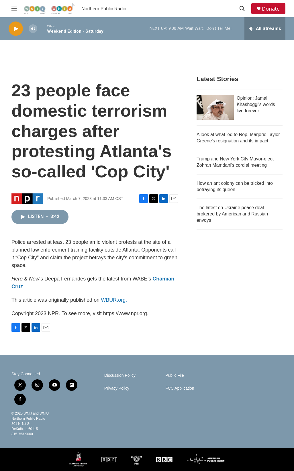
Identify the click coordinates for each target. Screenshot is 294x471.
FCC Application (179, 388)
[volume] (33, 28)
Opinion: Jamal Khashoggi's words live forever (256, 104)
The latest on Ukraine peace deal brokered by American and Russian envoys (232, 214)
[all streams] (264, 28)
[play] (15, 28)
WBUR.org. (114, 300)
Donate (271, 9)
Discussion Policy (120, 375)
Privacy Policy (116, 388)
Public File (174, 375)
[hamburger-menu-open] (14, 8)
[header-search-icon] (242, 8)
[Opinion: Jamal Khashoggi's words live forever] (215, 107)
